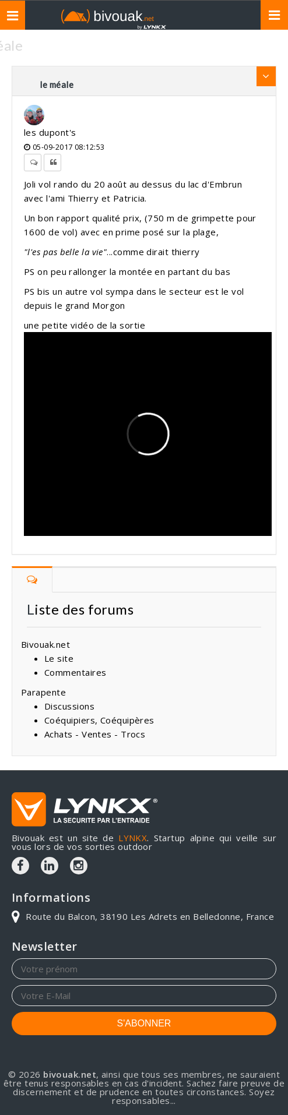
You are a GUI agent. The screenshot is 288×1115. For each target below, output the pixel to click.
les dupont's (50, 132)
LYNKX (132, 838)
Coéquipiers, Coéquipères (99, 720)
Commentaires (75, 672)
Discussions (69, 706)
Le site (58, 658)
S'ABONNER (144, 1023)
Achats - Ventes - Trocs (94, 734)
